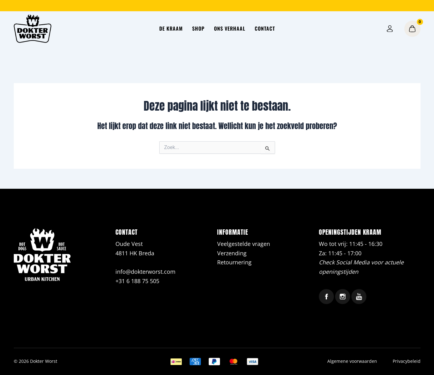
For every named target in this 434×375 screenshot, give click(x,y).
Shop (198, 28)
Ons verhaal (229, 28)
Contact (265, 28)
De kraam (171, 28)
